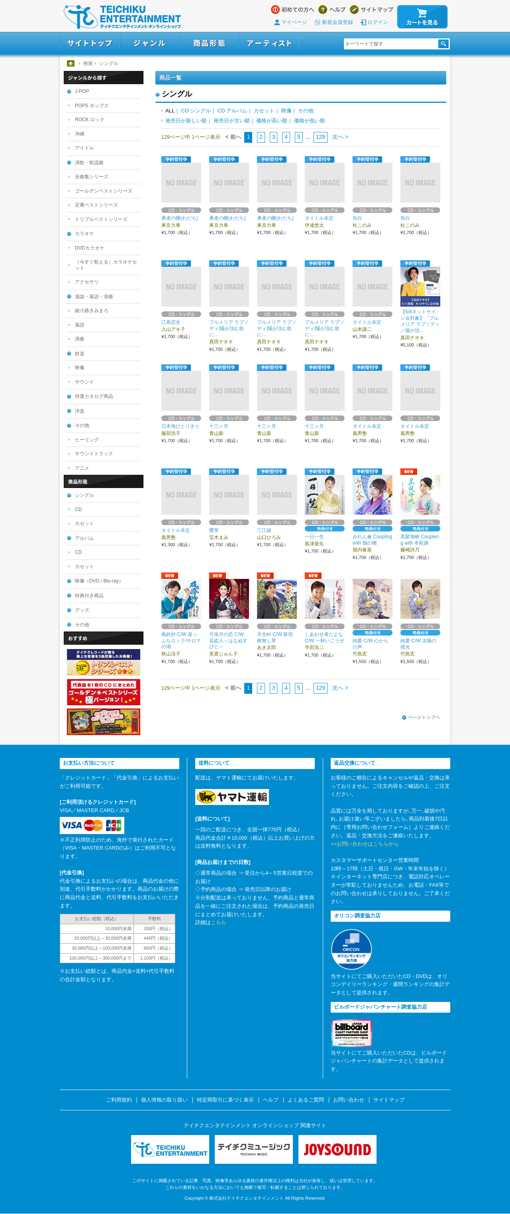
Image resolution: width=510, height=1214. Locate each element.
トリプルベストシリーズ (101, 219)
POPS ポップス (92, 105)
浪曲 (79, 339)
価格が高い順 (271, 121)
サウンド (84, 382)
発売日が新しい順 (186, 121)
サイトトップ (90, 43)
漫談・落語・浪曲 (94, 296)
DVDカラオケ (89, 248)
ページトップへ (421, 717)
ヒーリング (87, 440)
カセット (264, 111)
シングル (84, 495)
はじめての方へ (292, 9)
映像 (286, 111)
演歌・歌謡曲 (89, 162)
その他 (306, 111)
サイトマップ (371, 9)
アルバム (84, 538)
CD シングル (196, 111)
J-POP (82, 91)
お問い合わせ (348, 1100)
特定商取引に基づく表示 (225, 1100)
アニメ (82, 468)
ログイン (377, 22)
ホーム (71, 63)
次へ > (339, 137)
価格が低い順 (309, 121)
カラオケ (84, 233)
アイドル (84, 148)
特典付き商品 (89, 595)
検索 (88, 63)
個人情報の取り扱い (164, 1100)
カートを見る (422, 16)
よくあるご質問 (306, 1100)
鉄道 (79, 353)
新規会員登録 (337, 22)
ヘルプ (332, 9)
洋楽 (79, 411)
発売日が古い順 (232, 121)
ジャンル (150, 43)
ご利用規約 (119, 1100)
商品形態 (209, 43)
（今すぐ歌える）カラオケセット (106, 265)
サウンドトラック (94, 453)
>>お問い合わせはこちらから (365, 844)
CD (78, 509)
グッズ (82, 610)
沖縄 (79, 134)
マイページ (294, 22)
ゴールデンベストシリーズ (103, 191)
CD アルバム (232, 111)
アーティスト (269, 43)
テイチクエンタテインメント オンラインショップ (122, 17)
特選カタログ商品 (94, 396)
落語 (79, 325)
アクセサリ (87, 282)
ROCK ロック (89, 119)
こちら (218, 922)
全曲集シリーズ (91, 176)
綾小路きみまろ (91, 310)
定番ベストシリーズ (96, 205)
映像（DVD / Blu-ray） (99, 581)
